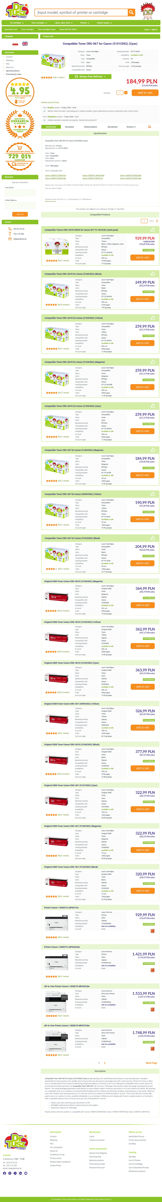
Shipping (9, 60)
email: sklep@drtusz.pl (12, 1168)
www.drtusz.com (11, 29)
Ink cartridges (15, 23)
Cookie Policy (55, 1165)
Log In (146, 29)
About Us (10, 67)
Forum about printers (137, 1140)
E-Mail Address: (11, 200)
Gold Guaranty (95, 1157)
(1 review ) (59, 77)
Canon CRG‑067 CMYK (68, 29)
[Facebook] (4, 1173)
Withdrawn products (137, 1171)
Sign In (154, 29)
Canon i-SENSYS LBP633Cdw (93, 175)
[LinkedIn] (20, 1173)
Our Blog (132, 1144)
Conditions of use (57, 1155)
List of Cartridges (136, 1164)
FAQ (7, 64)
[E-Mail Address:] (20, 205)
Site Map (132, 1157)
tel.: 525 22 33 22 (10, 1163)
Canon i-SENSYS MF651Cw (93, 178)
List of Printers (135, 1160)
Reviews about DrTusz (50, 102)
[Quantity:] (119, 93)
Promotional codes (97, 1164)
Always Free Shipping (98, 1153)
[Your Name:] (20, 192)
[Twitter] (15, 1173)
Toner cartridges (37, 23)
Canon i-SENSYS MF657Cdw (130, 178)
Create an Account (96, 1140)
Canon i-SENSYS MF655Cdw (130, 175)
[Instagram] (9, 1173)
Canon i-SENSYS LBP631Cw (55, 175)
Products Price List (97, 1168)
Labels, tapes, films (62, 23)
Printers (83, 23)
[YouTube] (25, 1173)
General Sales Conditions (60, 1162)
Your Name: (9, 188)
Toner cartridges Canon (46, 29)
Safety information (50, 201)
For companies (56, 1147)
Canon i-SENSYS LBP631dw (55, 178)
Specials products (96, 1160)
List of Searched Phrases (139, 1168)
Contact (9, 57)
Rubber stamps (103, 23)
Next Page (151, 1063)
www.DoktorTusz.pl (136, 1136)
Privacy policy (55, 1158)
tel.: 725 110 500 (10, 1165)
